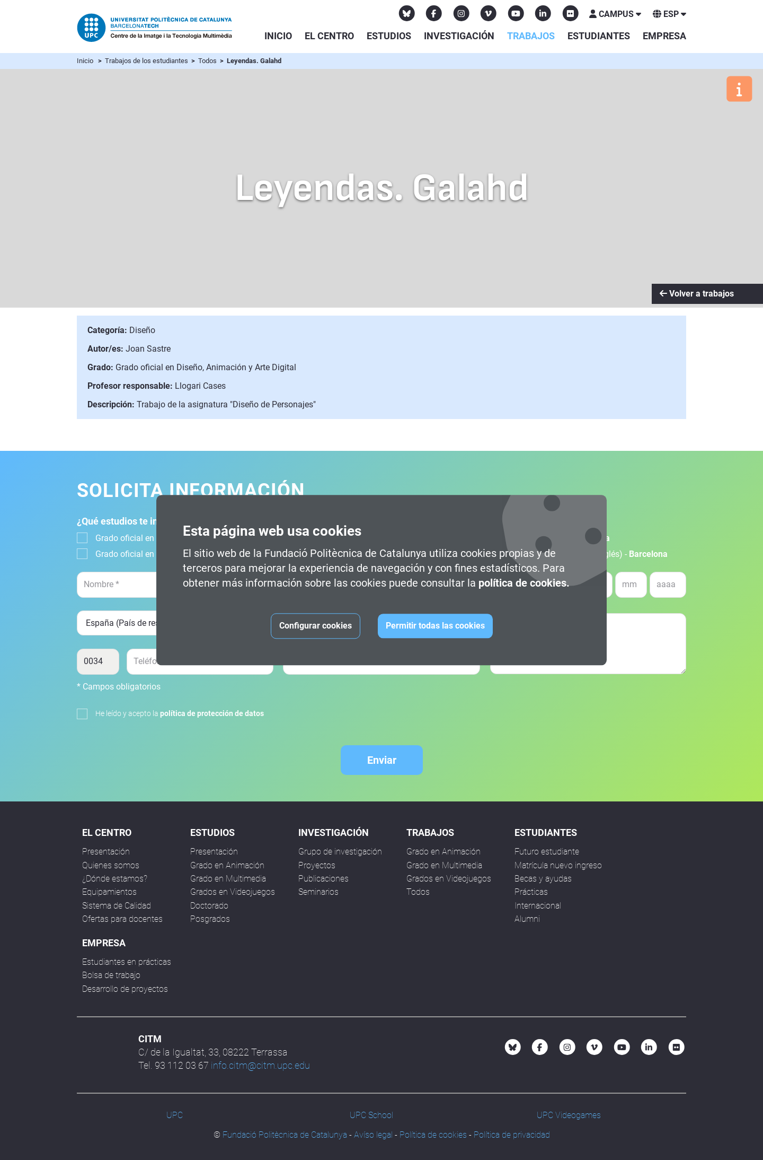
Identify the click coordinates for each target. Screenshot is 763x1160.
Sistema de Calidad (116, 906)
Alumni (527, 919)
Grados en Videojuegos (232, 892)
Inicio (278, 35)
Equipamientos (109, 892)
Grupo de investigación (340, 852)
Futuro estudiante (546, 852)
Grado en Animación (227, 865)
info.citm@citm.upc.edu (260, 1065)
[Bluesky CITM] (407, 13)
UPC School (371, 1115)
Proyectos (316, 865)
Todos (208, 61)
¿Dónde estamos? (114, 879)
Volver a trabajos (697, 294)
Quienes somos (110, 865)
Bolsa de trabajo (111, 975)
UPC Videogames (569, 1115)
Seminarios (318, 892)
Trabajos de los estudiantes (147, 61)
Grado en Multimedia (228, 879)
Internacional (537, 906)
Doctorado (209, 906)
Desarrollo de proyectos (125, 989)
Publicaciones (323, 879)
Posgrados (210, 919)
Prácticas (531, 892)
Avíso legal (373, 1135)
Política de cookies (433, 1135)
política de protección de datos (212, 713)
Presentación (106, 852)
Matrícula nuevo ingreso (558, 865)
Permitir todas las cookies (435, 626)
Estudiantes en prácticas (126, 962)
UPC (174, 1115)
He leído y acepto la (179, 713)
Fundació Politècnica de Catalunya (285, 1135)
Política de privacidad (512, 1135)
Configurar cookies (315, 626)
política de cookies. (524, 583)
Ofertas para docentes (122, 919)
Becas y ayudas (543, 879)
